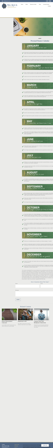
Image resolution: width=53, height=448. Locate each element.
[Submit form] (18, 299)
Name (16, 283)
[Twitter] (47, 1)
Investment (16, 446)
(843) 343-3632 (6, 446)
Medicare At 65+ (22, 321)
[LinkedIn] (50, 1)
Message (17, 290)
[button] (22, 4)
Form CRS (45, 445)
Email (42, 283)
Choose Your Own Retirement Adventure (40, 322)
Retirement (16, 445)
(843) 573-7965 (6, 445)
